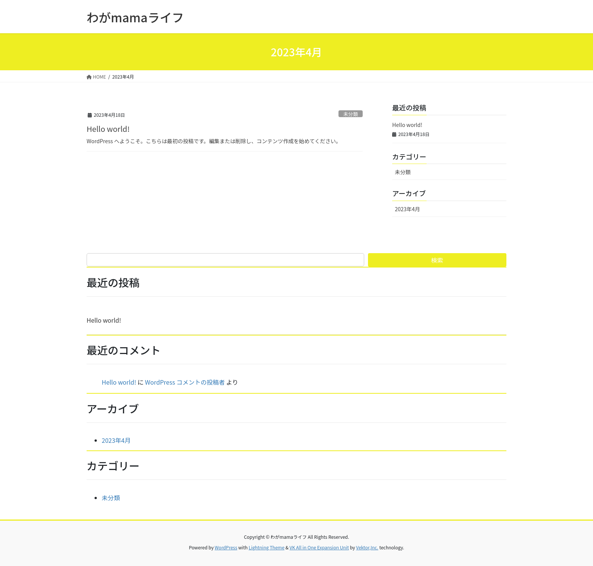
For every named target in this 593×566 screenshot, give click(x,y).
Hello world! (108, 128)
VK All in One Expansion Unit (319, 547)
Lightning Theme (266, 547)
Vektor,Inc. (367, 547)
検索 (437, 259)
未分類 (350, 114)
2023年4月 (407, 209)
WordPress (226, 547)
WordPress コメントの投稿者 (185, 382)
